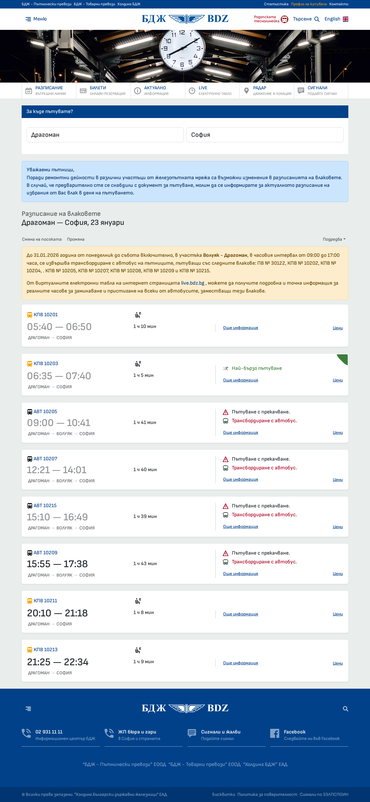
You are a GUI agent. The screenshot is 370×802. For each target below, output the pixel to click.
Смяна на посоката (42, 239)
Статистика (276, 4)
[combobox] (105, 134)
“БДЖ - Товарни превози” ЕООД (204, 764)
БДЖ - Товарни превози (94, 4)
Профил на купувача (309, 4)
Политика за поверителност (267, 794)
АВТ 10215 (45, 505)
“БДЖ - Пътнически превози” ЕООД (124, 764)
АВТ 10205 (45, 411)
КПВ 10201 (46, 315)
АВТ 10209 (45, 553)
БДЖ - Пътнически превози (46, 4)
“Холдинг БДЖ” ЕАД (265, 764)
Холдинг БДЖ (129, 4)
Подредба (332, 239)
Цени (338, 328)
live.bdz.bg (192, 283)
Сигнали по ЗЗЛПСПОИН (324, 794)
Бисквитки (223, 794)
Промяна (76, 239)
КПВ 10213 (46, 650)
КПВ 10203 (46, 363)
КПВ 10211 (45, 601)
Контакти (338, 4)
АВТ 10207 (45, 459)
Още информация (240, 328)
